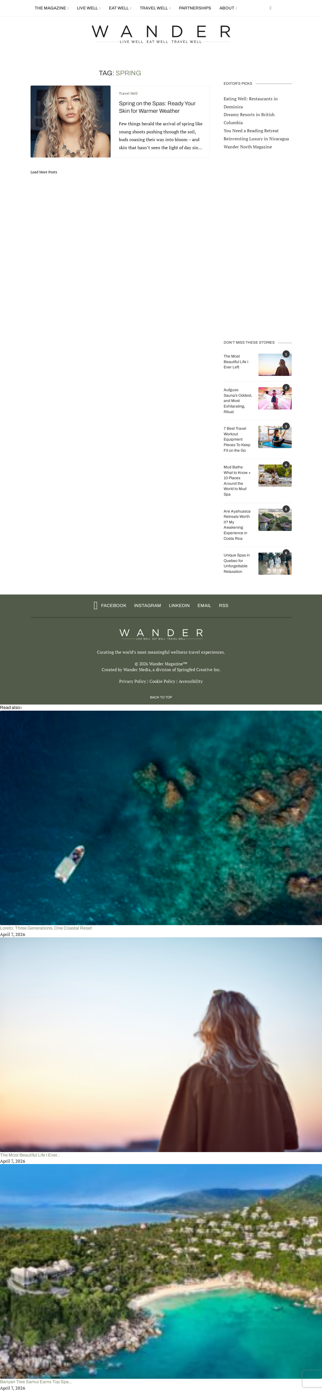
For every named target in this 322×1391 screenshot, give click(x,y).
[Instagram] (146, 605)
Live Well (87, 8)
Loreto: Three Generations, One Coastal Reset (46, 927)
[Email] (202, 605)
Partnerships (195, 8)
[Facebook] (270, 8)
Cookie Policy (162, 680)
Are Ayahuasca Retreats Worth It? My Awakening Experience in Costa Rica (237, 524)
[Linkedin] (178, 605)
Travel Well (154, 8)
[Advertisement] (257, 244)
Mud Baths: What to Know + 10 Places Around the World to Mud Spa (237, 480)
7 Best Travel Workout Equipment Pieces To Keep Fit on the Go (237, 439)
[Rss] (222, 605)
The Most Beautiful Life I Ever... (30, 1154)
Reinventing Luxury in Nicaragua (256, 138)
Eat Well (119, 8)
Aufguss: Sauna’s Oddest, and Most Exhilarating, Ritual (238, 400)
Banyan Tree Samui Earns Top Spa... (36, 1381)
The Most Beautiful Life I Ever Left (236, 361)
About (226, 8)
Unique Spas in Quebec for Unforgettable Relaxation (237, 563)
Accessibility (191, 680)
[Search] (289, 8)
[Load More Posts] (44, 171)
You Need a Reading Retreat (251, 130)
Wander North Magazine (248, 146)
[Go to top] (161, 696)
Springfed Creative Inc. (199, 669)
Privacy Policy (132, 680)
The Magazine (50, 8)
